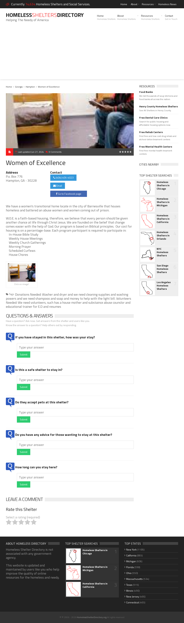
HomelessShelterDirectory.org (91, 617)
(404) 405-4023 (63, 177)
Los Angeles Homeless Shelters (164, 285)
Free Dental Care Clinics (153, 117)
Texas (129, 585)
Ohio (129, 573)
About (134, 4)
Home (124, 4)
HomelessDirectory (45, 15)
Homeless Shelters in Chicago (163, 185)
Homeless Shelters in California (163, 219)
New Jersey (132, 596)
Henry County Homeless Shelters (158, 106)
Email (57, 186)
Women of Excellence (49, 86)
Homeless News (167, 4)
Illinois (129, 591)
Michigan (131, 561)
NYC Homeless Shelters (162, 252)
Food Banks (146, 92)
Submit (23, 354)
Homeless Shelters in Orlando (163, 235)
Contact (171, 17)
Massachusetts (134, 579)
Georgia (19, 86)
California (131, 555)
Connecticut (132, 602)
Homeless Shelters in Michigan (163, 202)
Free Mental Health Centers (155, 146)
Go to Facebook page (68, 194)
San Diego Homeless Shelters (162, 269)
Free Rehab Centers (151, 132)
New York (131, 549)
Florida (130, 567)
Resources (148, 4)
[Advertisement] (92, 53)
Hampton (30, 86)
